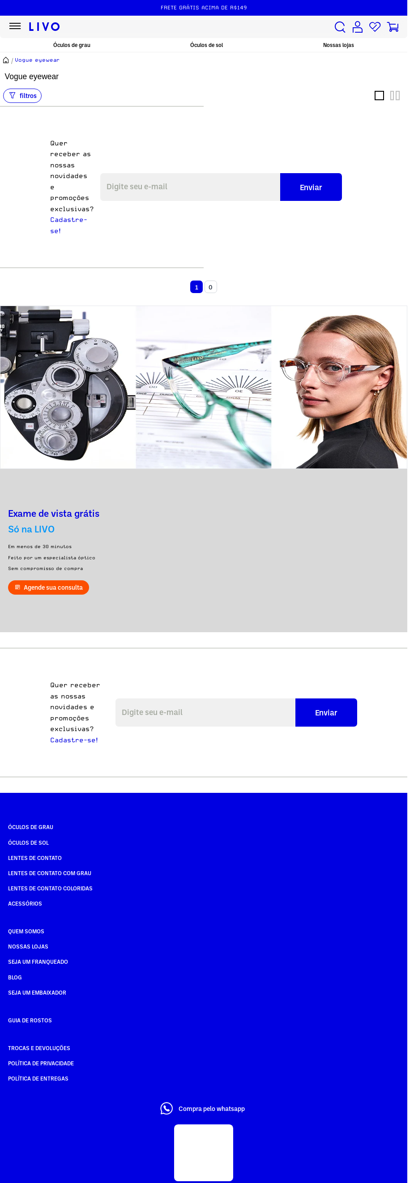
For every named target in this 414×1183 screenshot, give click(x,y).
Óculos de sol (206, 45)
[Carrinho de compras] (392, 27)
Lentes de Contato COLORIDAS (50, 888)
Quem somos (26, 931)
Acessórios (25, 903)
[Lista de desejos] (375, 27)
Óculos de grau (71, 45)
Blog (15, 977)
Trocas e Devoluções (39, 1047)
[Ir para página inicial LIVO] (45, 27)
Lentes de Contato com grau (49, 873)
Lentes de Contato (35, 857)
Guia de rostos (30, 1020)
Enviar (311, 187)
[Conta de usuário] (357, 27)
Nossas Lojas (28, 946)
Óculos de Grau (30, 826)
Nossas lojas (338, 45)
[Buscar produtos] (340, 27)
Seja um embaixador (37, 992)
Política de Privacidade (41, 1063)
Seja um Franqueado (38, 961)
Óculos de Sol (28, 842)
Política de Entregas (38, 1078)
